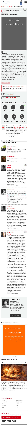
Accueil (2, 6)
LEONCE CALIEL (14, 14)
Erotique (17, 405)
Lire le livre (5, 82)
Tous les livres (9, 6)
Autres (17, 407)
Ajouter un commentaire (12, 97)
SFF (2, 403)
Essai (3, 407)
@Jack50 (9, 195)
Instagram (13, 421)
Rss (15, 421)
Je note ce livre (9, 94)
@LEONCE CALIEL (11, 208)
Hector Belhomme (11, 146)
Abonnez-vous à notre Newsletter (11, 417)
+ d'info (22, 102)
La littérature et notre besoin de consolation (14, 363)
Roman (3, 400)
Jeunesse (4, 405)
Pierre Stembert (11, 156)
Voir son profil (15, 315)
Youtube (8, 421)
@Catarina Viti (15, 195)
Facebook (3, 421)
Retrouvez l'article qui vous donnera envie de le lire (16, 128)
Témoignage (19, 402)
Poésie (17, 403)
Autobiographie (19, 400)
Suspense (4, 14)
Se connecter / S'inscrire (21, 1)
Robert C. (9, 206)
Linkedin (10, 421)
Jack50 (9, 165)
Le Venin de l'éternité (18, 6)
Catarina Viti (10, 232)
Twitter (5, 421)
